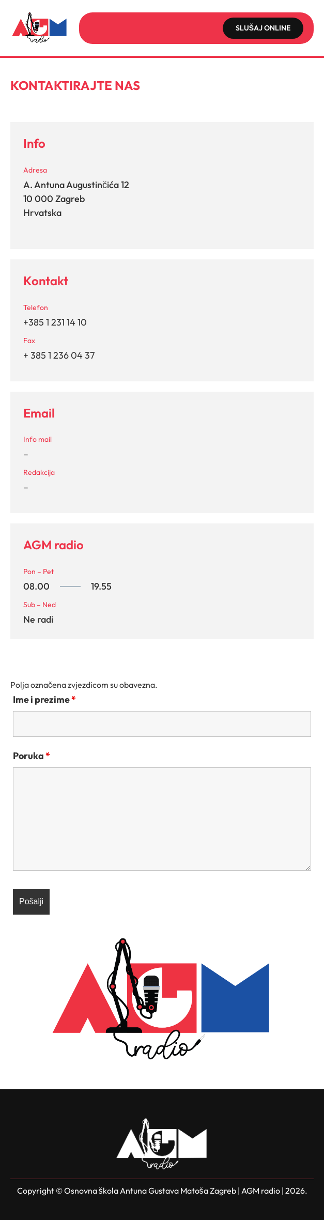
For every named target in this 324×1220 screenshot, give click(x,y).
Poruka (31, 756)
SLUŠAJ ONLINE (263, 28)
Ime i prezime (44, 699)
